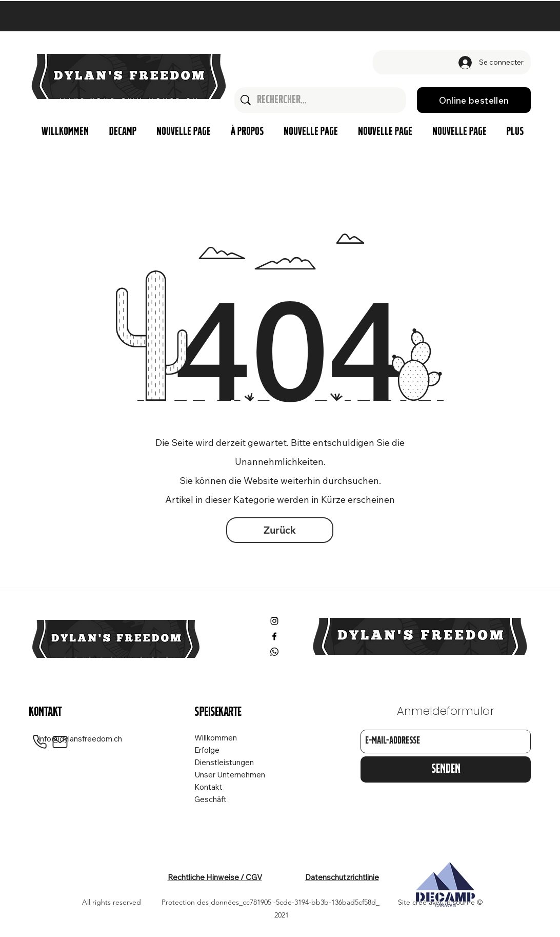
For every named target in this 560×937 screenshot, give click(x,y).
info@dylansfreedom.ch (80, 739)
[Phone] (39, 742)
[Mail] (60, 742)
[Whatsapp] (274, 652)
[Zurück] (279, 530)
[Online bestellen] (474, 100)
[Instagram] (274, 621)
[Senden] (446, 769)
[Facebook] (274, 636)
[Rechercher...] (321, 100)
